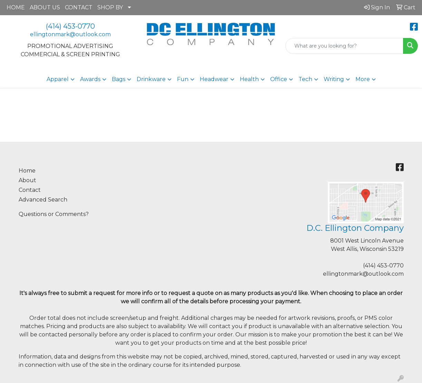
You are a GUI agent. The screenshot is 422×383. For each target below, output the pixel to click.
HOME (16, 7)
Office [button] (278, 79)
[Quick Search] (344, 46)
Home (27, 170)
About (27, 180)
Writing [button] (334, 79)
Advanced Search (43, 199)
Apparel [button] (58, 79)
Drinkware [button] (151, 79)
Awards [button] (90, 79)
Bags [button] (118, 79)
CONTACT (78, 7)
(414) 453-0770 (70, 26)
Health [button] (249, 79)
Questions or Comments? (54, 214)
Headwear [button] (214, 79)
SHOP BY (110, 7)
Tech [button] (305, 79)
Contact (30, 190)
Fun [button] (182, 79)
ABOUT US (45, 7)
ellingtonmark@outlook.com (70, 34)
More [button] (362, 79)
